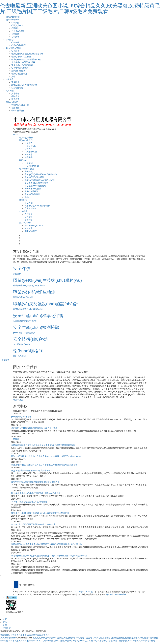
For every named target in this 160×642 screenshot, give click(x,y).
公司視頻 (15, 439)
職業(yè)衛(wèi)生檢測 (21, 56)
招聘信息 (15, 96)
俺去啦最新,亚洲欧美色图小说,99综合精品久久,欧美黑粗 (25, 635)
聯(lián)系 (7, 628)
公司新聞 (15, 42)
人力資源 (10, 91)
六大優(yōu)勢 (17, 31)
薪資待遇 (15, 99)
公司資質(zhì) (17, 25)
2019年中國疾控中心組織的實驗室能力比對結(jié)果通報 (36, 493)
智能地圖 (15, 108)
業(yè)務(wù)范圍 (13, 48)
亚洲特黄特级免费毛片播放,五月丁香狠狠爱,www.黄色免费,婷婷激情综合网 (122, 640)
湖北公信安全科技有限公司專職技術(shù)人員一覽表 (34, 428)
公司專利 (15, 28)
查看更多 (6, 360)
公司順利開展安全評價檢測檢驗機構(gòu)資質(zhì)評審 (35, 482)
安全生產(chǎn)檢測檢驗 (22, 65)
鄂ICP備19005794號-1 (84, 591)
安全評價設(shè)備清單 (21, 416)
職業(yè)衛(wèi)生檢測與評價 (24, 85)
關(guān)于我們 (12, 20)
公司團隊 (15, 34)
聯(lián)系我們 (12, 102)
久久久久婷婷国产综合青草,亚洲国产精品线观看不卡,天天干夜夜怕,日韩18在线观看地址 (71, 638)
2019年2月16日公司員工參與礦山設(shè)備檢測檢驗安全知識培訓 (40, 513)
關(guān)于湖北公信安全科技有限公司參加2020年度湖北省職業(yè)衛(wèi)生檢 (46, 456)
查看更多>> (18, 400)
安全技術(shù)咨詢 (19, 68)
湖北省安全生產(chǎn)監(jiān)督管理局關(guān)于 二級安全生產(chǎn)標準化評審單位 (49, 555)
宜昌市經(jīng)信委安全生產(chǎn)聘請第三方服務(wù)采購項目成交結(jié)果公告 (46, 544)
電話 (5, 622)
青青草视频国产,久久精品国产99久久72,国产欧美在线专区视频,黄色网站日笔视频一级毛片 (48, 640)
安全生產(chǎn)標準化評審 (23, 62)
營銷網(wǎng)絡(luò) (20, 105)
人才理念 (15, 93)
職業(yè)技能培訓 (19, 73)
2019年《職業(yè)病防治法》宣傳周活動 (29, 502)
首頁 (5, 619)
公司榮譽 (15, 37)
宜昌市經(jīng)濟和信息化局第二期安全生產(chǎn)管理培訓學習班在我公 (43, 445)
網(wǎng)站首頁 (13, 17)
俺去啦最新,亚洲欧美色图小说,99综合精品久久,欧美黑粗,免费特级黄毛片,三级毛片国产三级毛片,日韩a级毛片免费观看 (80, 8)
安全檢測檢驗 (17, 88)
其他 (13, 76)
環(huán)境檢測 (18, 71)
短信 (5, 625)
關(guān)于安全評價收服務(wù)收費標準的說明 (32, 470)
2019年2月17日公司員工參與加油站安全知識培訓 (33, 524)
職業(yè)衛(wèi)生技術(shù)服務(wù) (27, 54)
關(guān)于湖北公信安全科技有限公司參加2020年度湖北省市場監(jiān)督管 (44, 465)
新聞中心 (10, 39)
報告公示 (10, 79)
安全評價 (15, 51)
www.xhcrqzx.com (8, 638)
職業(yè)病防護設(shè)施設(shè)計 (26, 59)
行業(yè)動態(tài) (18, 45)
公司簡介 (15, 22)
